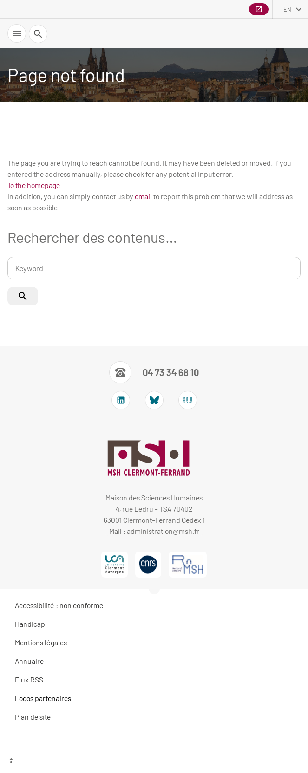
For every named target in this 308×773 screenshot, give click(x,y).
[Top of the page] (154, 761)
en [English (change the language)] (287, 9)
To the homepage (33, 185)
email (143, 196)
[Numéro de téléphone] (154, 372)
